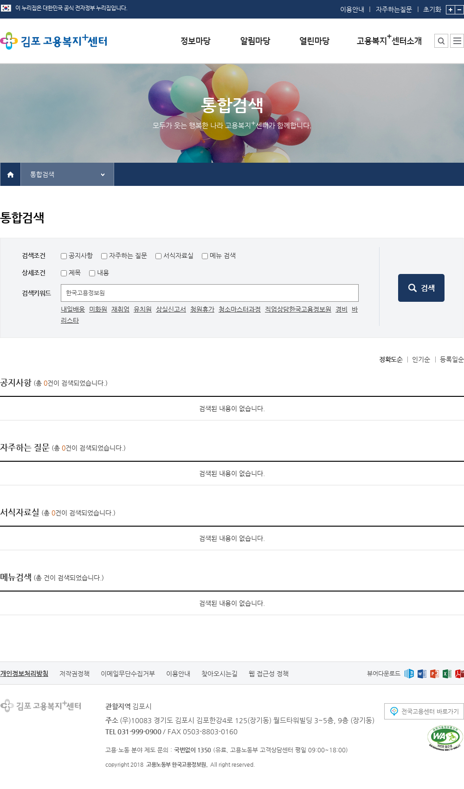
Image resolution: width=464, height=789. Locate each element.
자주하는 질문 (128, 255)
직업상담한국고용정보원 (298, 309)
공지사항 (81, 255)
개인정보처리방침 (24, 673)
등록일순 (452, 359)
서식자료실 (178, 255)
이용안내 (352, 9)
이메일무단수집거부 (128, 673)
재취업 (120, 309)
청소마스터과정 (240, 309)
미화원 (98, 309)
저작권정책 (74, 673)
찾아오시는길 (219, 673)
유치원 (143, 309)
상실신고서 (171, 309)
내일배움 (73, 309)
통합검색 (42, 174)
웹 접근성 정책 (269, 673)
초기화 (432, 6)
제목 (74, 272)
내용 (102, 272)
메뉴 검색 (223, 255)
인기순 (421, 359)
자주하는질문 (394, 9)
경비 (341, 309)
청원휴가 (202, 309)
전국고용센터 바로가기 (430, 711)
